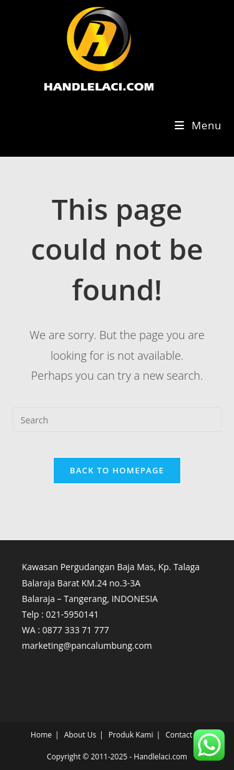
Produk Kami (131, 734)
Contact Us (184, 734)
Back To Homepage (117, 470)
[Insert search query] (117, 419)
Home (41, 734)
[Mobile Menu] (198, 125)
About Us (80, 734)
